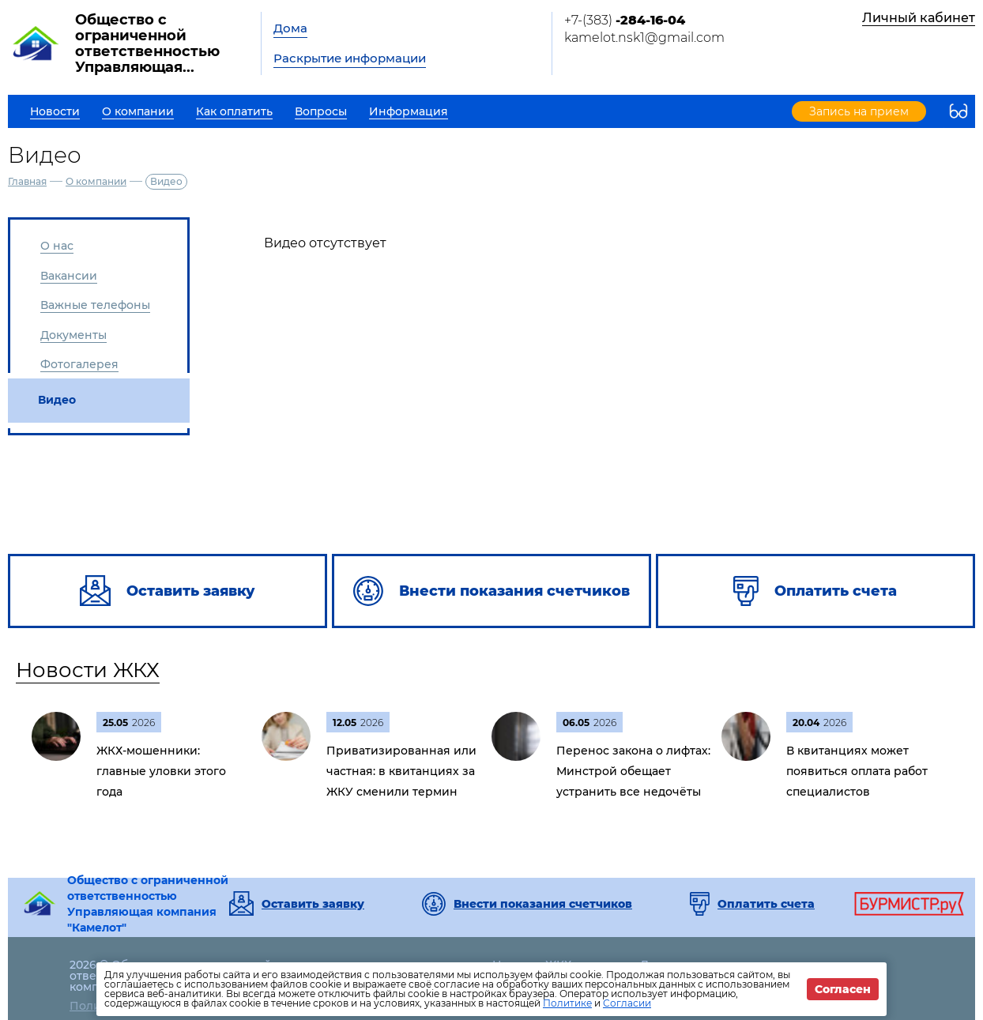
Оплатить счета (766, 903)
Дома (290, 28)
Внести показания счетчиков (543, 903)
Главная (27, 181)
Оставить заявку (313, 903)
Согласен (843, 989)
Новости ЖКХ (88, 670)
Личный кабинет (918, 17)
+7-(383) (624, 20)
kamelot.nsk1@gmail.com (644, 37)
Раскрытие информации (349, 58)
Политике (567, 1003)
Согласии (627, 1003)
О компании (96, 181)
